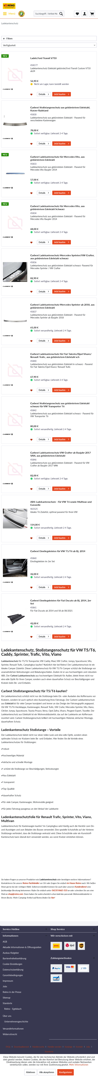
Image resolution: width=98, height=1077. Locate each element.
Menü (9, 13)
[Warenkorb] (92, 14)
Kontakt (79, 1047)
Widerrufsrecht (10, 1034)
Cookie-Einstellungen (12, 964)
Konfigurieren (65, 1072)
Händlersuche (38, 1047)
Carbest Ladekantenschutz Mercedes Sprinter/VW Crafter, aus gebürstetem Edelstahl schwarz (62, 257)
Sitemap (6, 997)
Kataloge (68, 1047)
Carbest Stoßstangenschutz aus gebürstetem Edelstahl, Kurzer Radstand (60, 109)
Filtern (7, 38)
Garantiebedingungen (13, 975)
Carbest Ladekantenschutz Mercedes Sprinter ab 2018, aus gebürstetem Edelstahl (62, 306)
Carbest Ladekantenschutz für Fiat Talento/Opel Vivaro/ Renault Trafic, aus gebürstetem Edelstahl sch (60, 355)
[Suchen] (61, 14)
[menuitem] (9, 14)
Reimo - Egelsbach (12, 1009)
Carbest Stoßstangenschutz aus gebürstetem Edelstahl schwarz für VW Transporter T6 (59, 405)
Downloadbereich (21, 1047)
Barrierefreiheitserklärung (14, 958)
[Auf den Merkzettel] (31, 94)
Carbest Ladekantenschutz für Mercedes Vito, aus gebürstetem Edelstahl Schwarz (57, 207)
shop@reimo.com (15, 894)
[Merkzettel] (77, 14)
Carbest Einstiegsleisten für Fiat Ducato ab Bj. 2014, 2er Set (60, 602)
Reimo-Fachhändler (31, 883)
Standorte (7, 1003)
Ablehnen (30, 1072)
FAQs (8, 1047)
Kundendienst (81, 886)
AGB (5, 941)
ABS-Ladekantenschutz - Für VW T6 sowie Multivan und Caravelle (61, 503)
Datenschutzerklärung (13, 969)
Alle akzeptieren (46, 1072)
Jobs (5, 986)
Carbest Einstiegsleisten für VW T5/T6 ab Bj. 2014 (57, 551)
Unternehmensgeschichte (16, 1021)
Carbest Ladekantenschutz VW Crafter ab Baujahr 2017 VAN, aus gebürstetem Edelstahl (60, 454)
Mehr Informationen (78, 1064)
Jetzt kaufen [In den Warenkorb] (61, 93)
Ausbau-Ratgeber (11, 953)
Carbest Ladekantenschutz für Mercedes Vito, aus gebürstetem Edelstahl (57, 158)
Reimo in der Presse (12, 992)
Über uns (7, 1016)
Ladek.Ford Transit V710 (43, 58)
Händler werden (54, 1047)
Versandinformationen (13, 1028)
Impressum (8, 981)
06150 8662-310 (59, 890)
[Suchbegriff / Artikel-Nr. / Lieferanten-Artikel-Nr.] (49, 14)
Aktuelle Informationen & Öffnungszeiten (22, 947)
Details (44, 93)
